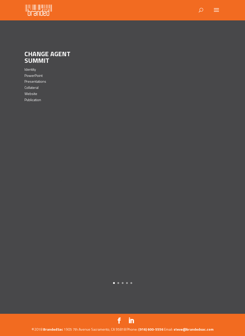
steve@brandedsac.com (194, 329)
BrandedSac (53, 329)
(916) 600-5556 (150, 329)
